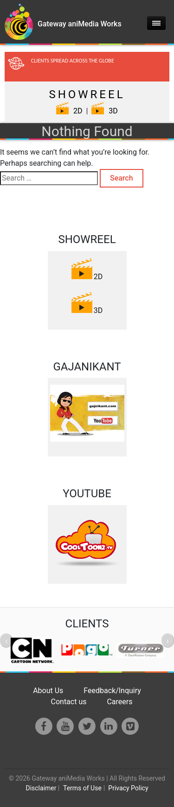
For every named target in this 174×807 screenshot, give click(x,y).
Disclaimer (41, 788)
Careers (119, 701)
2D (69, 110)
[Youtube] (66, 726)
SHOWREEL (87, 94)
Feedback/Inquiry (112, 690)
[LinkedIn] (109, 726)
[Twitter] (87, 726)
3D (104, 110)
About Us (48, 690)
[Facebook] (44, 726)
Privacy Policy (128, 788)
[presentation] (6, 640)
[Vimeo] (130, 726)
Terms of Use (82, 788)
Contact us (69, 701)
